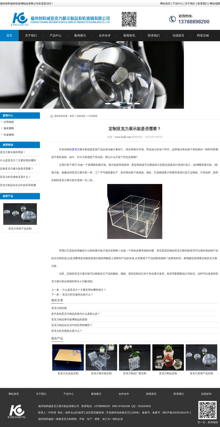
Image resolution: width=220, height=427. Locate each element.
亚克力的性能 (59, 308)
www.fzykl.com (123, 137)
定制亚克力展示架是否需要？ (16, 168)
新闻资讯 (129, 35)
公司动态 (9, 121)
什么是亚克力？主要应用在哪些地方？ (84, 289)
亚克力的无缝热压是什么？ (15, 176)
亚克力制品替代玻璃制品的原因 (69, 319)
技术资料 (9, 128)
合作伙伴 (105, 35)
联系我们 (154, 35)
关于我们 (31, 35)
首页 (9, 35)
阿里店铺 (203, 35)
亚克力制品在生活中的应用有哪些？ (71, 325)
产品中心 (55, 35)
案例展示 (80, 35)
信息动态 (81, 116)
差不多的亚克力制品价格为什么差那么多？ (75, 313)
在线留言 (178, 35)
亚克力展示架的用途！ (13, 152)
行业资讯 (9, 134)
